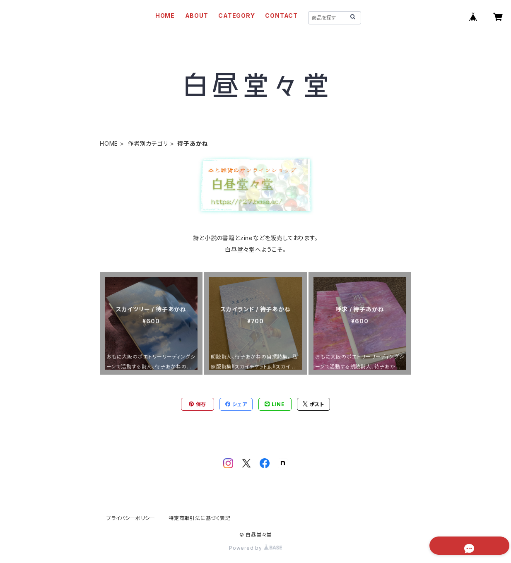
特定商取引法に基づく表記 (200, 518)
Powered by (255, 548)
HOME (165, 15)
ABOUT (196, 15)
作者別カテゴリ (148, 143)
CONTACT (281, 15)
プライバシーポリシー (130, 518)
